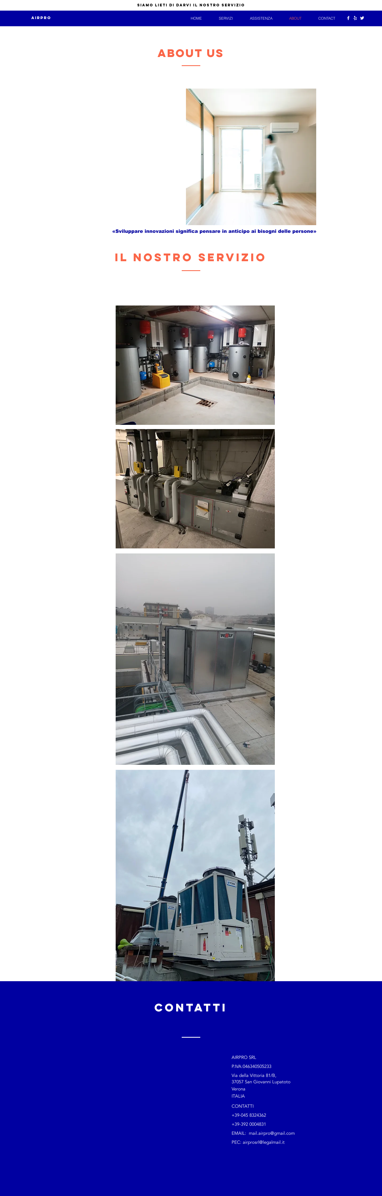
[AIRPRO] (41, 18)
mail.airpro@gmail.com (272, 1133)
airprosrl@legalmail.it (264, 1142)
